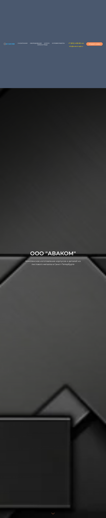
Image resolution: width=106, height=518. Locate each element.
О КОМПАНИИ (23, 43)
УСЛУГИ (46, 43)
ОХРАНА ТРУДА (42, 45)
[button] (94, 44)
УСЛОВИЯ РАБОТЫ (58, 43)
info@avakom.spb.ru (76, 46)
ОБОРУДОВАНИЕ (36, 43)
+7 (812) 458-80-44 (76, 43)
